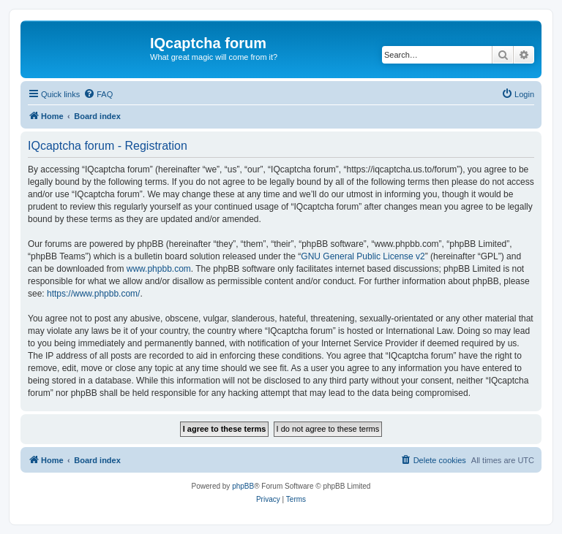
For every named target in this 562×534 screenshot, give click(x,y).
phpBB (243, 486)
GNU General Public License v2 (362, 256)
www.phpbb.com (159, 269)
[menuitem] (98, 94)
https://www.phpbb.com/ (93, 294)
